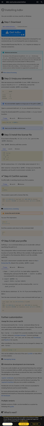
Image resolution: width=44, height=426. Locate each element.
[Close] (41, 419)
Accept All (24, 424)
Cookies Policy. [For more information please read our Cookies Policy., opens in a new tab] (24, 421)
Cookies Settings (7, 424)
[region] (22, 421)
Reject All (35, 424)
